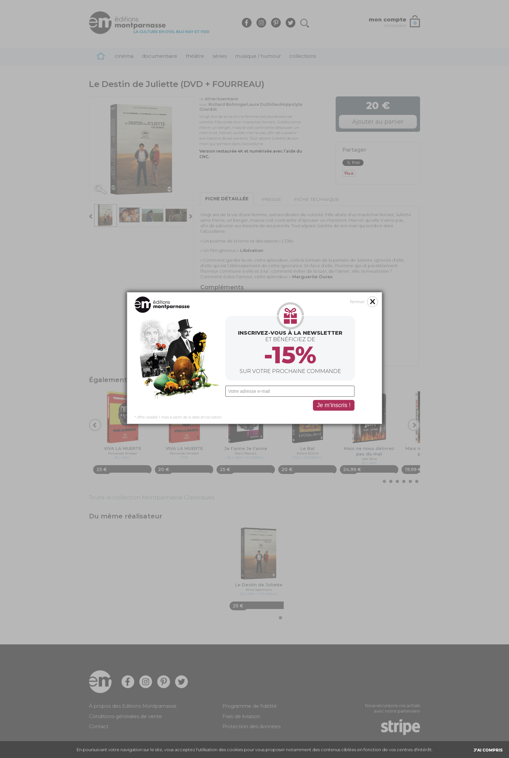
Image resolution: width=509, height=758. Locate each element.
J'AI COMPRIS (488, 750)
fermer (357, 301)
